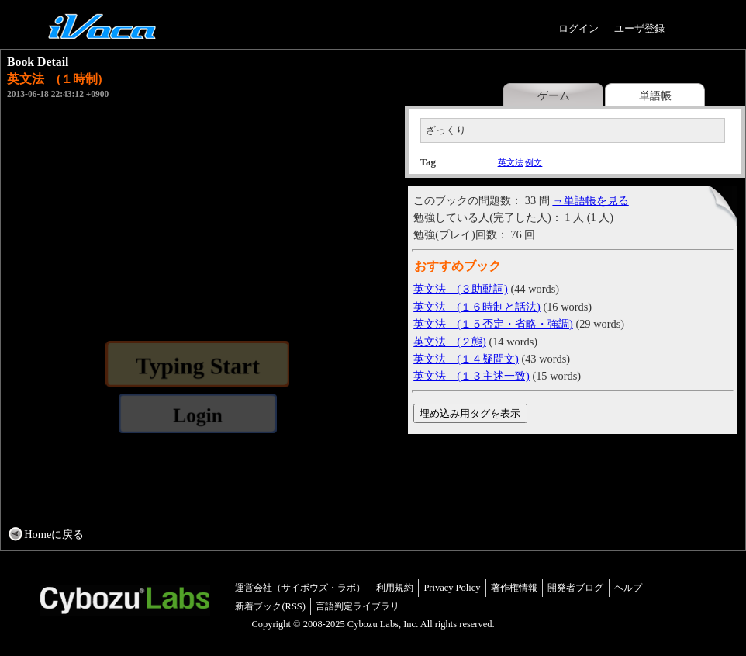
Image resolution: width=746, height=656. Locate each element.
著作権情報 (514, 587)
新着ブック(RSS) (270, 606)
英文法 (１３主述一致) (471, 376)
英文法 (510, 162)
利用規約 (394, 587)
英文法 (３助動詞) (460, 289)
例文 (533, 162)
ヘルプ (628, 587)
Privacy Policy (451, 587)
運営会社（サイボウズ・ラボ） (300, 587)
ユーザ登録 (639, 28)
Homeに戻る (54, 534)
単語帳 (655, 95)
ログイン (578, 28)
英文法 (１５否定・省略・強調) (493, 324)
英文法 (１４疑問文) (466, 358)
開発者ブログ (575, 587)
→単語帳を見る (590, 200)
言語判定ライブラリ (357, 606)
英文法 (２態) (449, 341)
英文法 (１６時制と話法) (477, 306)
